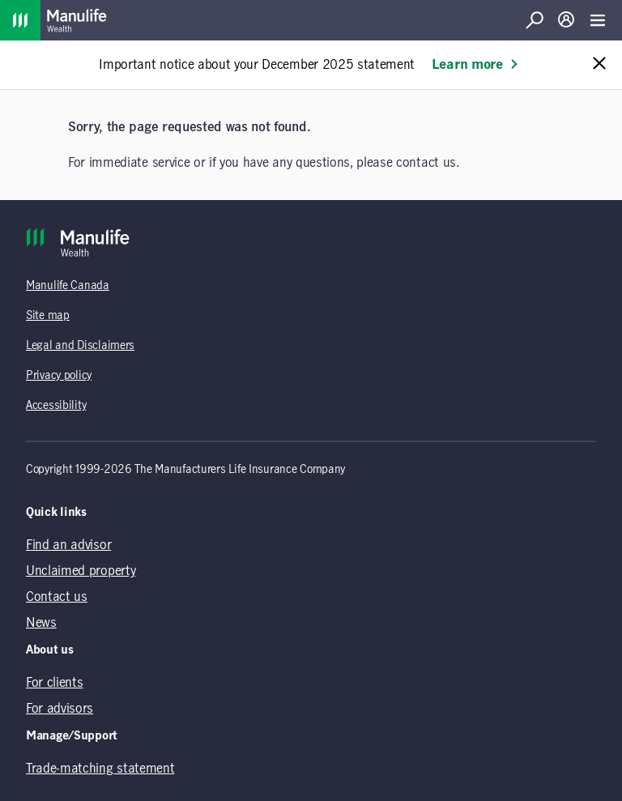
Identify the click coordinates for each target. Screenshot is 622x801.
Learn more (475, 64)
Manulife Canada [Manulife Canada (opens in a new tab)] (67, 286)
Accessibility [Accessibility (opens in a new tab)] (56, 405)
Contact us (56, 596)
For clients (54, 682)
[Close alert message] (599, 64)
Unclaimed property (80, 571)
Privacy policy (59, 375)
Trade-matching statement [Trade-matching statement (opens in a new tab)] (100, 768)
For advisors (59, 708)
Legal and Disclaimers (80, 346)
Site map (48, 316)
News (41, 622)
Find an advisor (68, 545)
